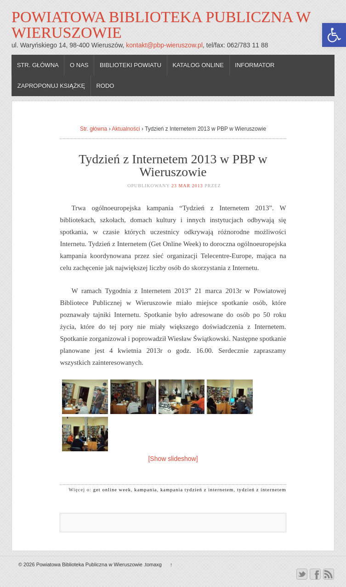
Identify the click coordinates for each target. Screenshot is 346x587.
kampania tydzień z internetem (197, 489)
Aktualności (126, 129)
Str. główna (38, 65)
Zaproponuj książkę (51, 85)
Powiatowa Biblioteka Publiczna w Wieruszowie (161, 24)
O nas (79, 65)
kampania (145, 489)
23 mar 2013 (187, 185)
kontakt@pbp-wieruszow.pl (164, 45)
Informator (254, 65)
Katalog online (198, 65)
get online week (112, 489)
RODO (105, 85)
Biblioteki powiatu (130, 65)
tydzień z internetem (261, 489)
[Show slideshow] (173, 458)
